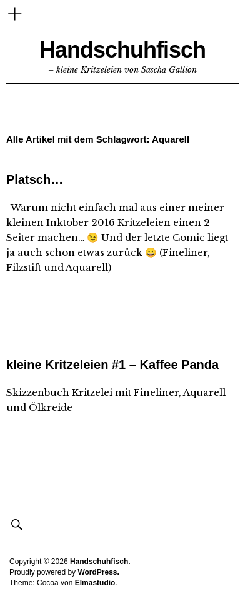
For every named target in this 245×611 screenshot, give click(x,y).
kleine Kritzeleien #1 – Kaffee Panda (112, 364)
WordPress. (98, 572)
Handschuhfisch (122, 50)
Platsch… (34, 179)
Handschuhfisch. (100, 561)
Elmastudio (95, 582)
